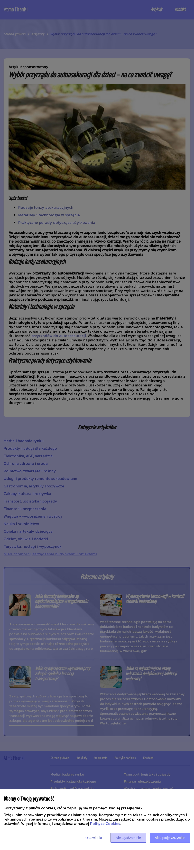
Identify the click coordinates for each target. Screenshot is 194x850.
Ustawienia (93, 838)
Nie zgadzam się (128, 838)
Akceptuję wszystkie (170, 838)
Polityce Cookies (105, 823)
